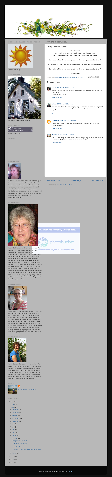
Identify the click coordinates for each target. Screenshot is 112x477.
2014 (12, 404)
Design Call (16, 446)
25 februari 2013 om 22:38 (65, 104)
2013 (12, 407)
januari (14, 453)
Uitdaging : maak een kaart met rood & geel (26, 449)
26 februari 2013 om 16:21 (68, 120)
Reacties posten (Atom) (64, 185)
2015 (12, 401)
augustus (15, 421)
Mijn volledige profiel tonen (27, 389)
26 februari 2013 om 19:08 (66, 135)
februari (15, 438)
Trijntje (54, 135)
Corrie (54, 87)
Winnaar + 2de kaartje (19, 443)
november (15, 412)
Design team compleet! (19, 441)
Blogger (70, 471)
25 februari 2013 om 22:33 (65, 87)
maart (14, 435)
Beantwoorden (57, 97)
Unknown (55, 120)
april (14, 432)
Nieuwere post (53, 180)
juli (13, 424)
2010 (12, 462)
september (16, 418)
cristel (54, 104)
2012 (12, 456)
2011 (12, 459)
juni (13, 427)
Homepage (76, 180)
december (15, 409)
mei (13, 429)
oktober (15, 415)
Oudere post (98, 180)
